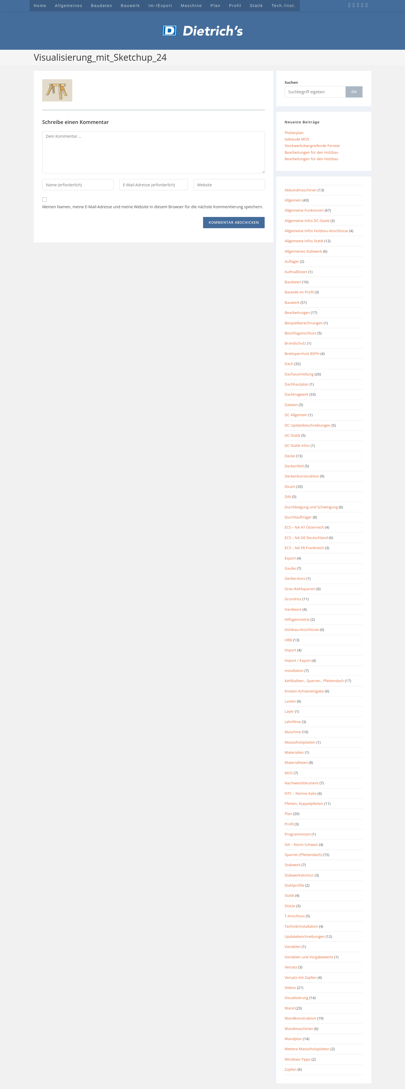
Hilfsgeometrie (297, 619)
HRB (288, 639)
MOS (289, 772)
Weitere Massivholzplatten (307, 1048)
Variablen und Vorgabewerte (309, 956)
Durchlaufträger (298, 517)
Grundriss (293, 598)
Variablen (293, 946)
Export (290, 558)
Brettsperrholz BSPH (302, 353)
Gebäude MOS (297, 139)
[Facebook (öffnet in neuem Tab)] (349, 5)
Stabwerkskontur (299, 875)
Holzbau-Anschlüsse (302, 629)
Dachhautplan (297, 384)
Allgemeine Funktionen (304, 210)
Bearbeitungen (297, 312)
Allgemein (293, 200)
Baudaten (293, 281)
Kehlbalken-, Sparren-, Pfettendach (314, 680)
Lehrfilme (293, 721)
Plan (288, 813)
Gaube (290, 568)
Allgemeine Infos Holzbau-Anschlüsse (316, 230)
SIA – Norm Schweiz (301, 844)
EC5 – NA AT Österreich (304, 527)
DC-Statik (292, 435)
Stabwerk (292, 864)
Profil (289, 824)
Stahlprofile (294, 885)
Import (290, 650)
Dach (289, 363)
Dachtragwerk (297, 394)
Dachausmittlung (299, 374)
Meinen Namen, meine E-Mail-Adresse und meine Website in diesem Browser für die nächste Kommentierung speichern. (152, 206)
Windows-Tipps (297, 1059)
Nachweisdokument (302, 782)
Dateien (291, 404)
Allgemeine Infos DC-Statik (307, 220)
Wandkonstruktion (300, 1018)
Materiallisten (296, 762)
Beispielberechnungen (304, 322)
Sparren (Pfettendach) (303, 854)
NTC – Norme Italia (300, 793)
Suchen (291, 82)
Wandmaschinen (299, 1028)
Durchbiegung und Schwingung (311, 507)
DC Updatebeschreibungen (307, 425)
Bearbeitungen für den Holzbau (311, 152)
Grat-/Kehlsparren (300, 588)
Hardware (293, 609)
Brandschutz (295, 343)
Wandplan (293, 1038)
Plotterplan (294, 132)
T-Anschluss (295, 915)
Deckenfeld (294, 465)
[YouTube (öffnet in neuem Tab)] (362, 5)
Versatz (291, 967)
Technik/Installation (301, 926)
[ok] (354, 92)
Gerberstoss (295, 578)
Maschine (293, 731)
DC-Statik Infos (297, 445)
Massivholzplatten (300, 742)
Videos (290, 987)
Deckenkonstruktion (302, 476)
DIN (288, 496)
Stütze (290, 905)
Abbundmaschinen (301, 190)
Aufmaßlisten (296, 271)
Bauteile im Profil (299, 292)
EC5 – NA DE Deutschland (306, 537)
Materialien (294, 752)
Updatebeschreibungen (305, 936)
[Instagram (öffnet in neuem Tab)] (354, 5)
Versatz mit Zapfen (300, 977)
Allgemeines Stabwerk (303, 251)
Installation (294, 670)
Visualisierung (296, 997)
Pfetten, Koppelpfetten (304, 803)
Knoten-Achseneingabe (304, 691)
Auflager (292, 261)
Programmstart (298, 834)
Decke (290, 455)
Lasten (290, 701)
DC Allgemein (296, 414)
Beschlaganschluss (300, 333)
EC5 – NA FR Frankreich (304, 547)
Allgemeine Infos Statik (304, 240)
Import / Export (298, 660)
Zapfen (290, 1069)
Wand (289, 1008)
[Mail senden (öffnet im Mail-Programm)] (366, 5)
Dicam (290, 486)
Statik (289, 895)
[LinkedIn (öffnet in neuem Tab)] (358, 5)
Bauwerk (292, 302)
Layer (289, 711)
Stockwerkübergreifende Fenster (312, 145)
